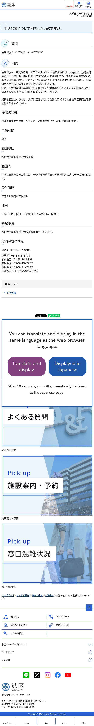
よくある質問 (23, 595)
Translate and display (26, 366)
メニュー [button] (65, 723)
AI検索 (83, 723)
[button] (69, 4)
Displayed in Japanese (67, 366)
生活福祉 (49, 595)
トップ (7, 723)
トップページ (8, 595)
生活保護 (11, 293)
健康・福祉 (37, 595)
